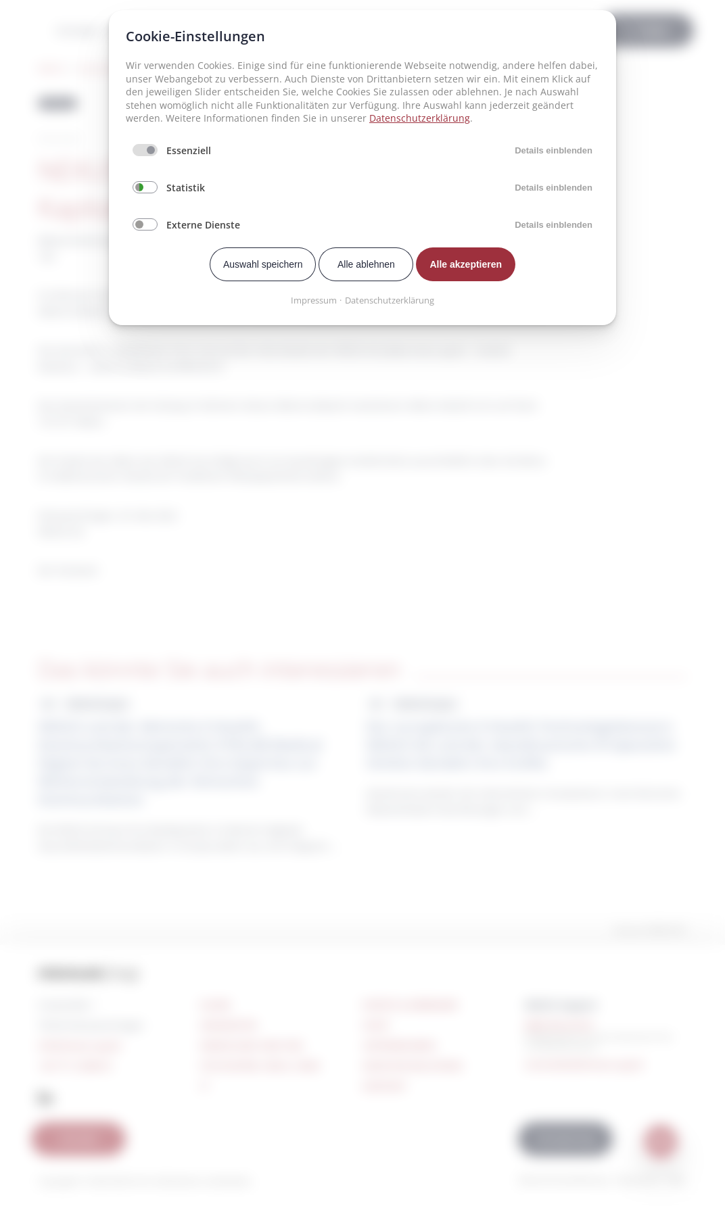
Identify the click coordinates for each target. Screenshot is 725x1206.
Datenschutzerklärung (419, 118)
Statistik (185, 187)
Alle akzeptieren (465, 264)
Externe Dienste (203, 224)
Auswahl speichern (263, 264)
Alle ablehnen (366, 264)
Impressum (314, 300)
